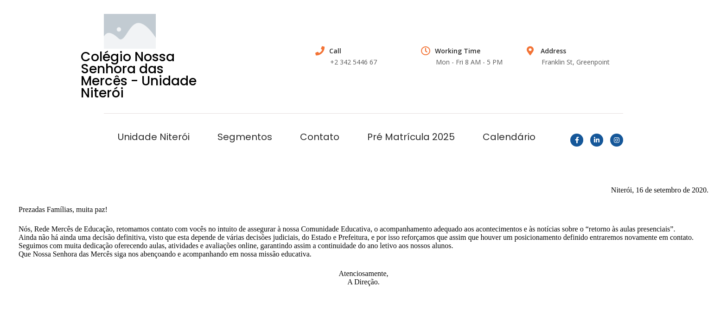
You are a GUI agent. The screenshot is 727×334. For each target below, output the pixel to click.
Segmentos (244, 136)
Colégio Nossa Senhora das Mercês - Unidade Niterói (139, 75)
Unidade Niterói (154, 136)
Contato (319, 136)
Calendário (509, 136)
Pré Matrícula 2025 (411, 136)
